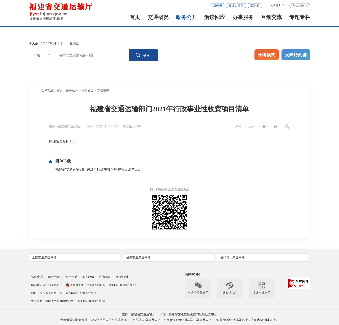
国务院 (217, 5)
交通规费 (103, 90)
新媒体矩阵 (192, 274)
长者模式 (266, 54)
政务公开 (186, 17)
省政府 (254, 5)
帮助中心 (37, 277)
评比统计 (122, 277)
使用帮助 (71, 277)
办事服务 (243, 17)
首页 (135, 17)
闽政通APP (276, 5)
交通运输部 (236, 5)
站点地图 (105, 277)
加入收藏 (88, 277)
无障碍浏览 (296, 54)
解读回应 (214, 17)
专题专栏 (299, 17)
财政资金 (88, 90)
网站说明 (54, 277)
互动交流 (271, 17)
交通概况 (158, 17)
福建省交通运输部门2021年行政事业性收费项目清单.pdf (97, 169)
